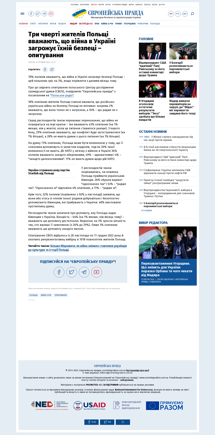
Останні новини (153, 131)
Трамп (118, 23)
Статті (33, 23)
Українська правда (59, 4)
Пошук (62, 23)
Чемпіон (138, 5)
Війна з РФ (107, 23)
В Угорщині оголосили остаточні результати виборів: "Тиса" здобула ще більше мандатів (152, 111)
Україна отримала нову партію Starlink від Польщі (49, 171)
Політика (74, 5)
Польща (155, 23)
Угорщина (130, 23)
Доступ (162, 5)
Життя (131, 5)
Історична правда (119, 5)
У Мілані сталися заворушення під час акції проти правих (168, 138)
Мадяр (73, 23)
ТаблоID (147, 5)
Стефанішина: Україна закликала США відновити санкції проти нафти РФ (167, 172)
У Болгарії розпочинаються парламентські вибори (181, 67)
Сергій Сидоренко (165, 279)
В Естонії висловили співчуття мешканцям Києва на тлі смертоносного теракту (170, 148)
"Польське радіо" (61, 95)
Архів (53, 23)
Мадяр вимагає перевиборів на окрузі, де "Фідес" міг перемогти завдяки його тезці (182, 107)
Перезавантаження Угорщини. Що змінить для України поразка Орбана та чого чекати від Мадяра (166, 269)
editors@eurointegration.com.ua (116, 372)
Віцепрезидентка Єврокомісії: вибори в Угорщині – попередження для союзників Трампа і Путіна (169, 193)
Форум (101, 5)
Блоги (108, 5)
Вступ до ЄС (86, 23)
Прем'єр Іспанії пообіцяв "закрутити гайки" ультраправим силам (166, 182)
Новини (23, 23)
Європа (94, 5)
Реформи (142, 23)
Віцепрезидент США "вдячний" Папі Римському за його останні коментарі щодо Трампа (152, 69)
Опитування (61, 295)
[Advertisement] (77, 323)
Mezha (154, 5)
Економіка (84, 5)
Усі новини (146, 210)
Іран (97, 23)
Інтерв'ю (43, 23)
